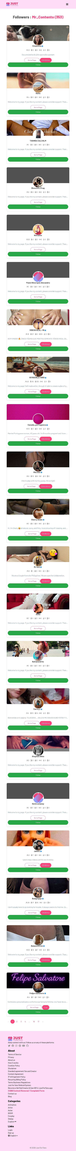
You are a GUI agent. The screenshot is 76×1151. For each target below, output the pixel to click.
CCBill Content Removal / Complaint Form (26, 1091)
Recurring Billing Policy (17, 1079)
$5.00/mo (45, 392)
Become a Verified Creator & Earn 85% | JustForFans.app (30, 1088)
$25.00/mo (46, 439)
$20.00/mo (46, 723)
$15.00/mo (46, 60)
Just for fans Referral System (19, 1085)
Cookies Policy (14, 1065)
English (12, 1135)
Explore (12, 1121)
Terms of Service (14, 1054)
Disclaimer (12, 1068)
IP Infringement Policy (16, 1077)
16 (34, 1021)
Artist (10, 1107)
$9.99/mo (45, 865)
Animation (12, 1105)
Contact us (12, 1093)
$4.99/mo (45, 534)
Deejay (10, 1119)
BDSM (10, 1113)
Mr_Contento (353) (47, 17)
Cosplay (11, 1116)
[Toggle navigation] (67, 4)
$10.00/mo (46, 960)
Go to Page (32, 60)
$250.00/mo (45, 486)
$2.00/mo (45, 581)
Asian (10, 1110)
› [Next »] (42, 1021)
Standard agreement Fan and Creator (22, 1071)
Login (10, 1130)
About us (11, 1060)
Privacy (11, 1057)
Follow (38, 65)
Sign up (11, 1133)
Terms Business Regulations (19, 1082)
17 (38, 1021)
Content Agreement (15, 1074)
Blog (10, 1096)
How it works (13, 1063)
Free (45, 1007)
